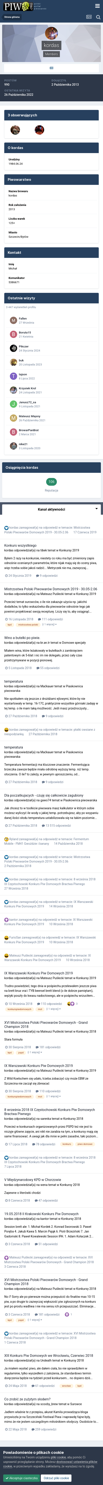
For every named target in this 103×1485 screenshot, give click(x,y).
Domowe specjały (74, 642)
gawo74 (45, 800)
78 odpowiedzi (43, 1144)
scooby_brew (49, 1404)
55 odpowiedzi (48, 668)
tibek (43, 550)
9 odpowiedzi (47, 575)
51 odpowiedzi (46, 1244)
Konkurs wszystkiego (20, 545)
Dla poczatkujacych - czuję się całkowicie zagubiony (43, 795)
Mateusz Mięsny (29, 416)
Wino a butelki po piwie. (22, 638)
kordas (13, 527)
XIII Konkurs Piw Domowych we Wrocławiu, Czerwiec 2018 (48, 1356)
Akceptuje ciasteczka (22, 1478)
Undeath (46, 1360)
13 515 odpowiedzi (56, 825)
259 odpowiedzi (44, 1429)
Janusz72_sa (27, 402)
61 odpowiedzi (43, 1386)
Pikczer (24, 346)
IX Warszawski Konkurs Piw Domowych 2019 (38, 973)
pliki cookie (58, 1457)
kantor (13, 919)
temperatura (13, 681)
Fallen (23, 318)
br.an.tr (45, 642)
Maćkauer (47, 686)
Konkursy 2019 (69, 550)
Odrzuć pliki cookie (56, 1478)
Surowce (76, 1404)
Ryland (13, 839)
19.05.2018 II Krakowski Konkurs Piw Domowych (41, 1214)
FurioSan (15, 937)
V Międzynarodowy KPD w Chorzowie (32, 1180)
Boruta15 (25, 332)
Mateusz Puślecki (52, 594)
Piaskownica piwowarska (80, 800)
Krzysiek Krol (27, 388)
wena (43, 1185)
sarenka (45, 1118)
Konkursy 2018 (86, 1031)
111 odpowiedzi (50, 619)
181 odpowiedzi (48, 1047)
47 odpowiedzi (46, 1200)
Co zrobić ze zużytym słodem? (27, 1399)
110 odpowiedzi (49, 1004)
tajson (23, 374)
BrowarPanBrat (29, 430)
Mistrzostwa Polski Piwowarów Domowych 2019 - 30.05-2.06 (50, 589)
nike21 (23, 444)
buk (21, 360)
